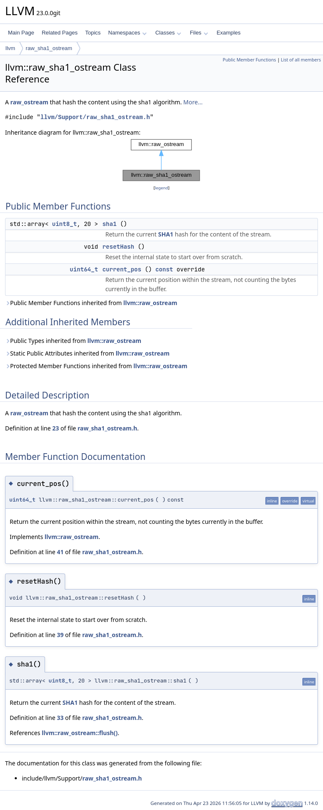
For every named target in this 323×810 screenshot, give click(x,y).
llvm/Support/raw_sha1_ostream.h (95, 117)
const (164, 269)
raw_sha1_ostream (49, 48)
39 (60, 635)
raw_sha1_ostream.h (107, 428)
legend (161, 188)
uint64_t (84, 269)
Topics (93, 32)
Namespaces (127, 32)
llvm (10, 48)
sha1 (109, 224)
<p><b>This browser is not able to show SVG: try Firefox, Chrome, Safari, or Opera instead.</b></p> (161, 160)
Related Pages (59, 32)
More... (193, 102)
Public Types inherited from (73, 341)
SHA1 (165, 234)
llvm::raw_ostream (150, 303)
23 (55, 428)
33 (60, 718)
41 (60, 552)
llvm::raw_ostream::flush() (79, 733)
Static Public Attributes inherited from (87, 353)
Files (199, 32)
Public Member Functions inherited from (91, 303)
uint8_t (64, 224)
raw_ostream (29, 102)
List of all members (301, 60)
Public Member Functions (249, 60)
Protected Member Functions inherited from (96, 366)
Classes (168, 32)
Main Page (21, 32)
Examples (229, 32)
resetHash (118, 246)
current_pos (121, 269)
